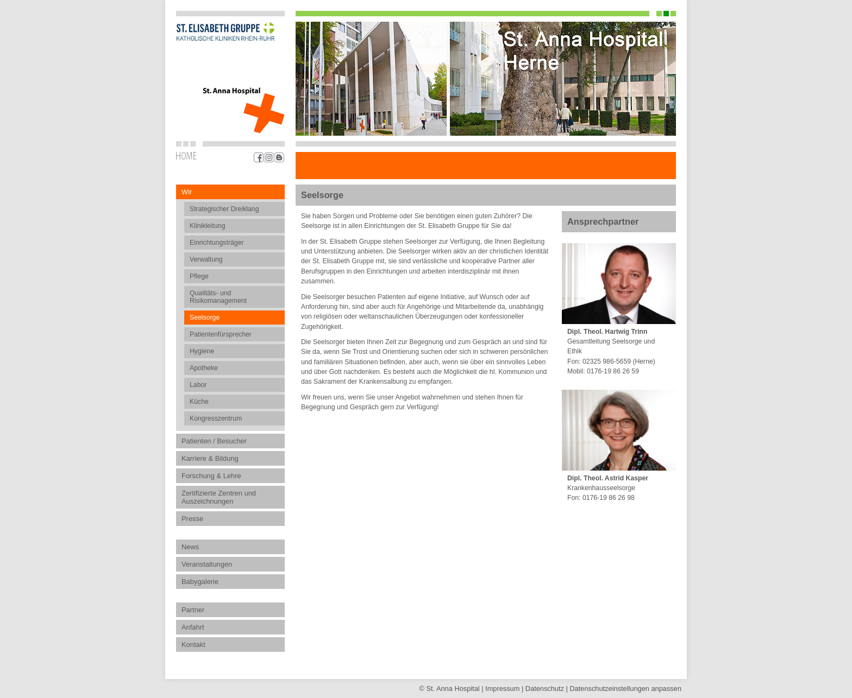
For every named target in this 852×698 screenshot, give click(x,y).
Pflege (199, 276)
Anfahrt (192, 627)
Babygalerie (199, 582)
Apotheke (204, 368)
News (190, 547)
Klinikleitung (207, 226)
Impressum (502, 688)
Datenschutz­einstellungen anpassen (625, 688)
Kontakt (193, 644)
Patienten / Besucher (214, 441)
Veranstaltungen (206, 564)
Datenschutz (544, 688)
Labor (198, 385)
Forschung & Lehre (211, 476)
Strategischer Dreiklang (224, 209)
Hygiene (202, 351)
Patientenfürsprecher (221, 334)
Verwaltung (206, 259)
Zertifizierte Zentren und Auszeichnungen (218, 497)
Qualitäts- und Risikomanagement (218, 296)
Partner (192, 610)
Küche (199, 401)
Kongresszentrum (216, 418)
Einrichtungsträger (217, 242)
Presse (192, 519)
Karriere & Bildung (210, 458)
